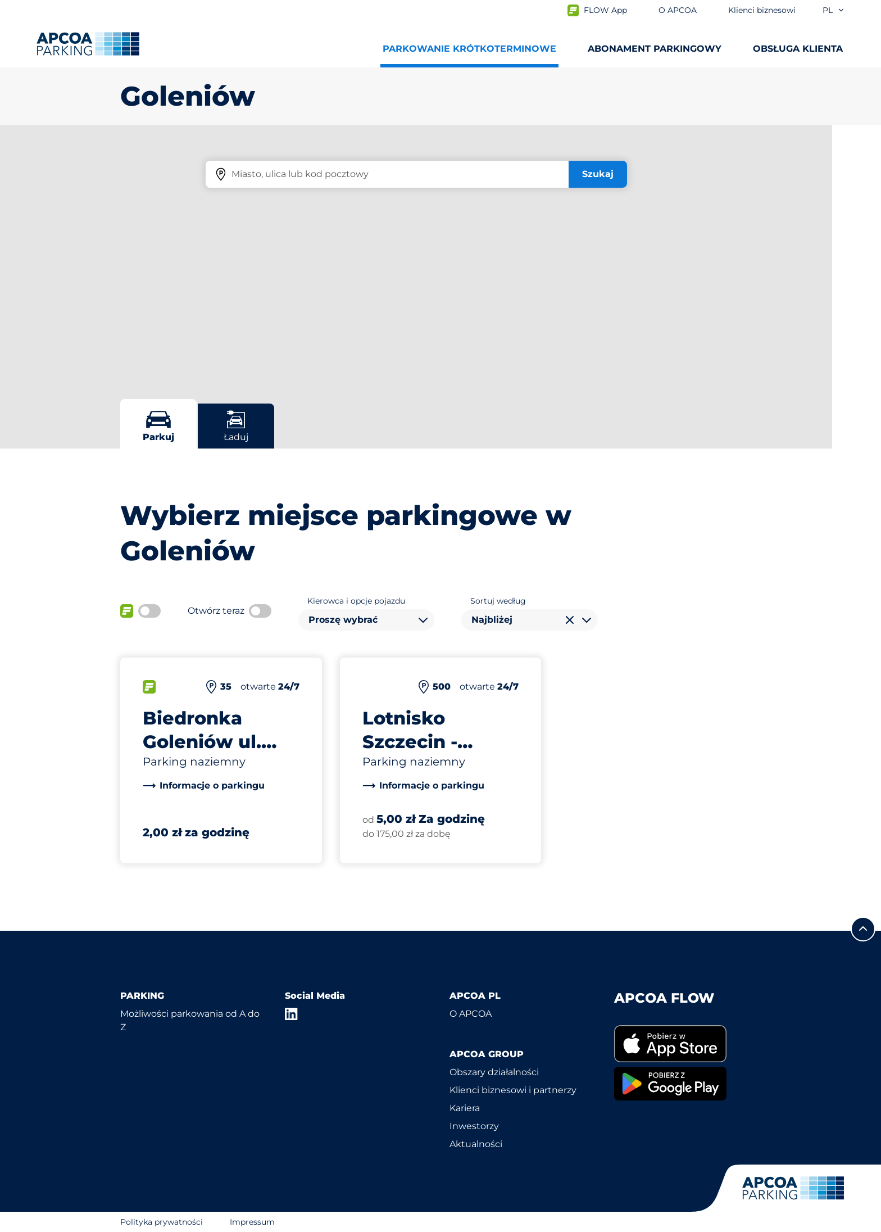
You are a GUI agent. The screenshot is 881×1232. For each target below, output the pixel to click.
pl (834, 10)
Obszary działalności (494, 1072)
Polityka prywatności (161, 1222)
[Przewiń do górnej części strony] (863, 929)
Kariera (464, 1108)
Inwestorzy (474, 1126)
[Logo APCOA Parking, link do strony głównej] (88, 43)
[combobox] (366, 620)
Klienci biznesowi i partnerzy (512, 1090)
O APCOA (470, 1013)
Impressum (252, 1222)
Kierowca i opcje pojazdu (356, 601)
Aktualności (475, 1144)
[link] (204, 785)
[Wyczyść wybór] (569, 620)
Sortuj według (498, 601)
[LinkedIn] (291, 1014)
